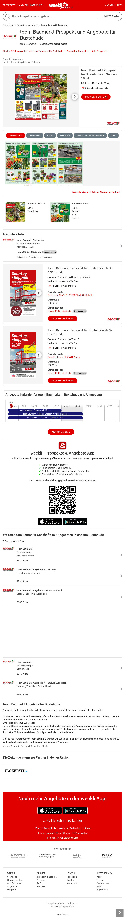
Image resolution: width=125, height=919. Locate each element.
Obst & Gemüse (34, 135)
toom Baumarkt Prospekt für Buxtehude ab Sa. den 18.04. (99, 74)
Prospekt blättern (96, 97)
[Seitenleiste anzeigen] (119, 913)
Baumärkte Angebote (27, 25)
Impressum (102, 889)
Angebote (12, 886)
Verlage (41, 880)
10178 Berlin (110, 16)
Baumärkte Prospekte (77, 51)
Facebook (72, 877)
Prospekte (9, 5)
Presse (100, 880)
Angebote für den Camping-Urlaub (90, 135)
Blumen (50, 135)
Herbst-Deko (65, 135)
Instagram (72, 883)
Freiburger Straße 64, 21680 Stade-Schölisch (70, 295)
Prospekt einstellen (47, 877)
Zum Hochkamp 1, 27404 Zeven (64, 357)
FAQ (39, 883)
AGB (99, 886)
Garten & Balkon (15, 135)
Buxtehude (8, 25)
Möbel (113, 135)
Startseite (12, 877)
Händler (22, 5)
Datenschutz (103, 883)
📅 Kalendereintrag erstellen (95, 88)
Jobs (99, 877)
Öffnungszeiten (14, 880)
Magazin (109, 5)
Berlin (70, 7)
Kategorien (36, 5)
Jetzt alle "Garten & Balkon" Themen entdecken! (96, 192)
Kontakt (41, 886)
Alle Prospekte (99, 51)
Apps (119, 5)
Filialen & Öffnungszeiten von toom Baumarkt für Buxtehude (33, 51)
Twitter (70, 880)
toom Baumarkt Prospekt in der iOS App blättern (62, 833)
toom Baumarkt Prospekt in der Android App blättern (62, 828)
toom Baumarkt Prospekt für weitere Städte (25, 746)
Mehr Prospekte (61, 432)
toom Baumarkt (28, 44)
